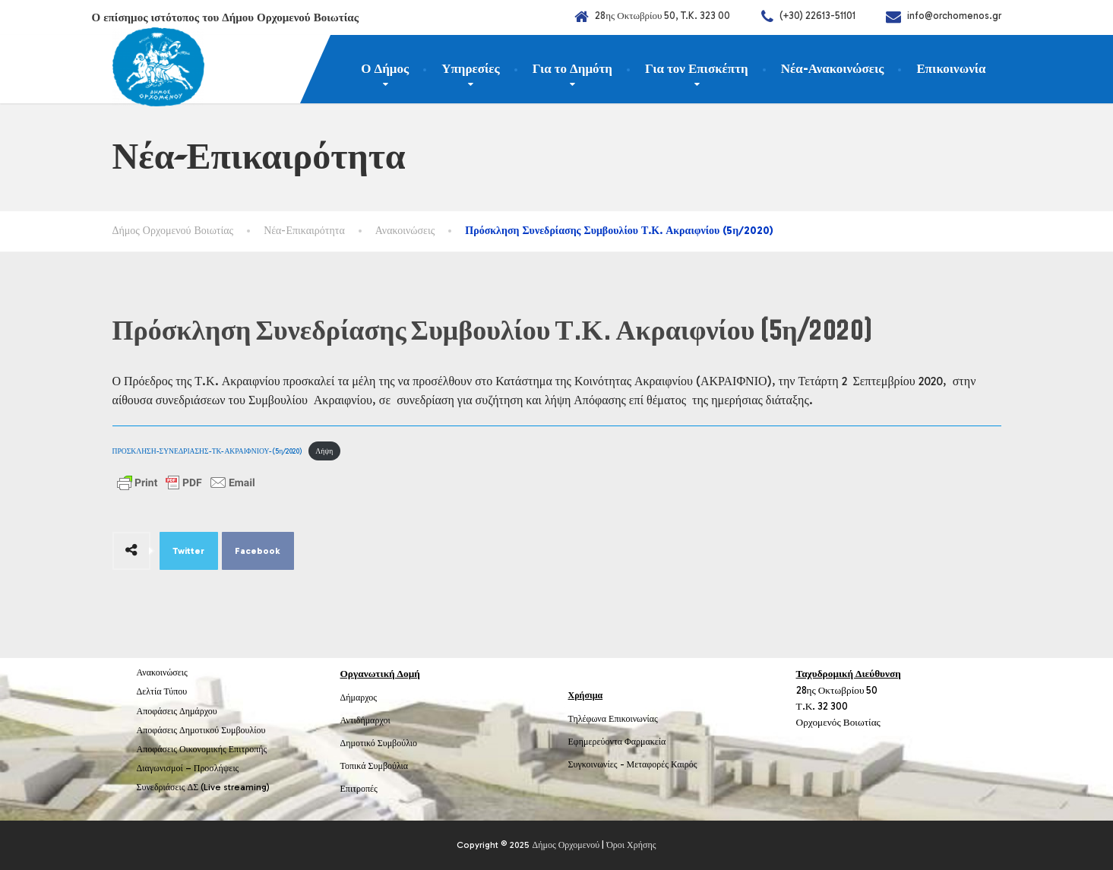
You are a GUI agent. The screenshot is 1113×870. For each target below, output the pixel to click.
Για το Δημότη (572, 68)
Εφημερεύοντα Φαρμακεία (617, 741)
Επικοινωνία (950, 68)
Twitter (188, 551)
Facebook (257, 551)
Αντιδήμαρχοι (365, 720)
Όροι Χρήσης (631, 845)
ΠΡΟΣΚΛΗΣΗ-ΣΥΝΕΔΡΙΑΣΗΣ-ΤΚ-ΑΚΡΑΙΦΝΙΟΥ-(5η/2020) (207, 451)
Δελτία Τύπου (162, 691)
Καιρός (684, 764)
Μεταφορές (648, 764)
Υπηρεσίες (470, 68)
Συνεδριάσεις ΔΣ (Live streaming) (203, 787)
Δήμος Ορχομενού (565, 845)
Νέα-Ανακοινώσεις (832, 68)
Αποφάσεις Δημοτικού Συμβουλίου (201, 730)
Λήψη (324, 451)
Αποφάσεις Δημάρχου (177, 711)
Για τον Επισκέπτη (696, 68)
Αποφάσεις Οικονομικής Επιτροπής (202, 749)
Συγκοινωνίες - (597, 764)
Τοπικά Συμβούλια (374, 766)
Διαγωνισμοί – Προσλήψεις (188, 768)
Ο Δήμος (385, 68)
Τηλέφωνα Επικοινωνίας (613, 718)
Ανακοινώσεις (162, 672)
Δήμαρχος (359, 697)
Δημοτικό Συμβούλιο (379, 743)
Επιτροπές (359, 788)
